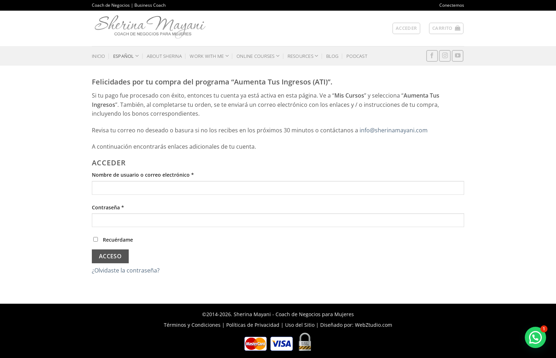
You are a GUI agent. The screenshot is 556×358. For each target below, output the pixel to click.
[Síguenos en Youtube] (457, 56)
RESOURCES (303, 56)
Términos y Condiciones (192, 324)
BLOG (332, 56)
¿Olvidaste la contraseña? (126, 270)
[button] (446, 28)
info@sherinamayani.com (394, 130)
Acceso (110, 256)
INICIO (98, 56)
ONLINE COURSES (258, 56)
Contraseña (121, 207)
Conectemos (451, 5)
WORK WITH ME (209, 56)
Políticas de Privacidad (252, 324)
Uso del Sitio (300, 324)
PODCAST (356, 56)
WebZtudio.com (373, 324)
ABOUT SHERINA (164, 56)
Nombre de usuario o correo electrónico (156, 174)
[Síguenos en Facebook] (432, 56)
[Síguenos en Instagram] (445, 56)
